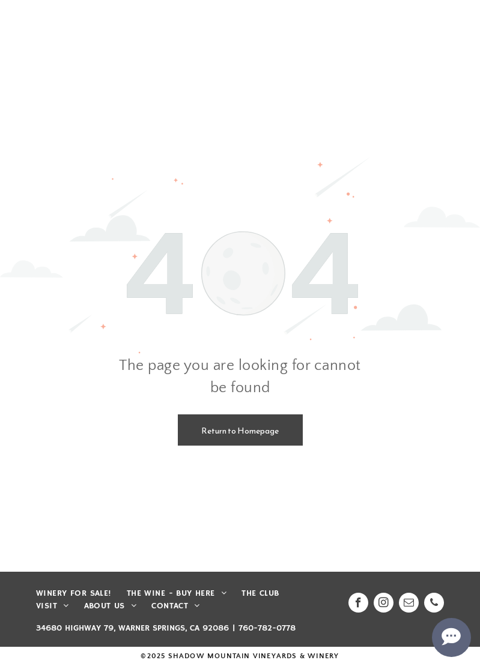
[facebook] (358, 604)
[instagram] (383, 604)
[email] (409, 604)
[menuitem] (81, 593)
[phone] (434, 604)
